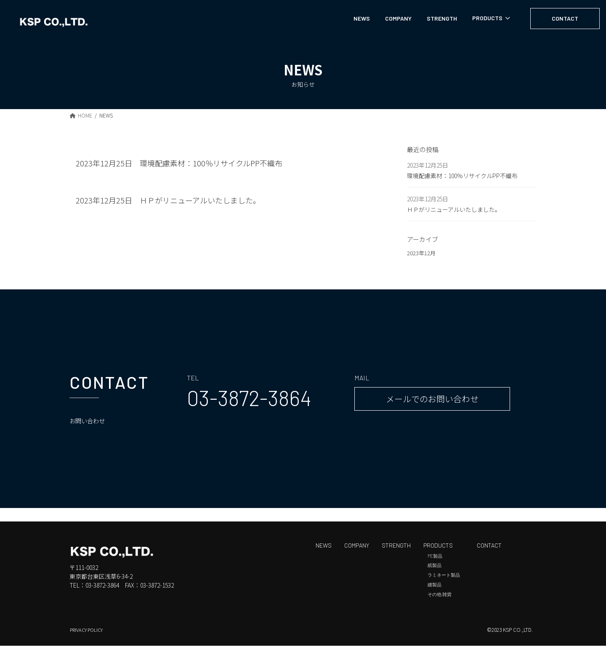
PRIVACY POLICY (89, 630)
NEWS (324, 546)
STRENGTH (396, 546)
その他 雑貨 (440, 595)
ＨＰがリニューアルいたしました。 (200, 200)
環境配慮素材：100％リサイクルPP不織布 (211, 163)
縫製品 (434, 585)
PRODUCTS (438, 546)
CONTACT (489, 546)
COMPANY (356, 546)
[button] (249, 399)
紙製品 (434, 566)
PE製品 (435, 557)
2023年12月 (421, 253)
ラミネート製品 (444, 576)
